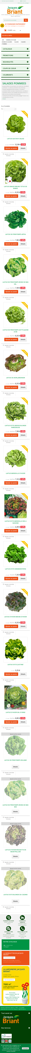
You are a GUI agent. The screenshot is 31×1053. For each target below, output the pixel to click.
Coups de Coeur (9, 68)
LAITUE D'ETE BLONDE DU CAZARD (15, 895)
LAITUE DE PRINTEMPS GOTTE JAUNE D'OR (15, 331)
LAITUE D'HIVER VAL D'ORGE (15, 712)
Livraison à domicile (22, 921)
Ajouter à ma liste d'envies (9, 154)
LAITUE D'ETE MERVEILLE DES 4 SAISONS (15, 522)
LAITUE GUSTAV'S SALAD (15, 139)
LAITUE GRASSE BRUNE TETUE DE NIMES (15, 187)
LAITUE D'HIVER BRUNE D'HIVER (15, 617)
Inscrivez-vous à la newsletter (8, 1)
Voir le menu (7, 35)
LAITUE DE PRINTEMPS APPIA (15, 234)
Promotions (8, 55)
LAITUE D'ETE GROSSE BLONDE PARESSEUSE (15, 426)
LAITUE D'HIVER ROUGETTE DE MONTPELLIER (15, 851)
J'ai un (2, 25)
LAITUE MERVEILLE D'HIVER (15, 473)
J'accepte (25, 1048)
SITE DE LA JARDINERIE (15, 985)
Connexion (24, 1)
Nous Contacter (22, 932)
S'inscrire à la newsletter (9, 957)
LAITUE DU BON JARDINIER (15, 378)
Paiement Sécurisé (8, 921)
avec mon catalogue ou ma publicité (16, 25)
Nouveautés (8, 62)
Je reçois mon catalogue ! (8, 946)
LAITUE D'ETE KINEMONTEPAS (15, 569)
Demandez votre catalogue (23, 3)
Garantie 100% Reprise (8, 932)
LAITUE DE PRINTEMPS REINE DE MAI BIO (15, 806)
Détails (4, 99)
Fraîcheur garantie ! (22, 925)
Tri (2, 109)
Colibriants (8, 75)
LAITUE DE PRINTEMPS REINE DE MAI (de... (15, 283)
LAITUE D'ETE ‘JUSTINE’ (15, 664)
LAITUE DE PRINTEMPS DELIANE (15, 760)
